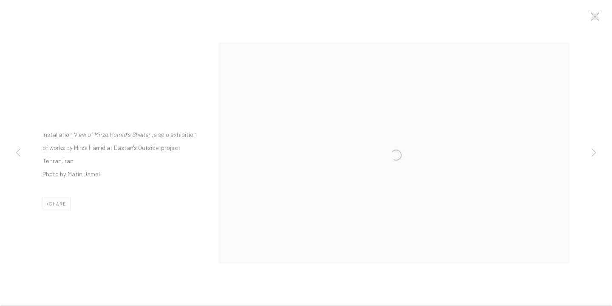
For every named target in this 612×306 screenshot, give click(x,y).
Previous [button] (18, 153)
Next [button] (593, 153)
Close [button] (593, 19)
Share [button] (58, 205)
